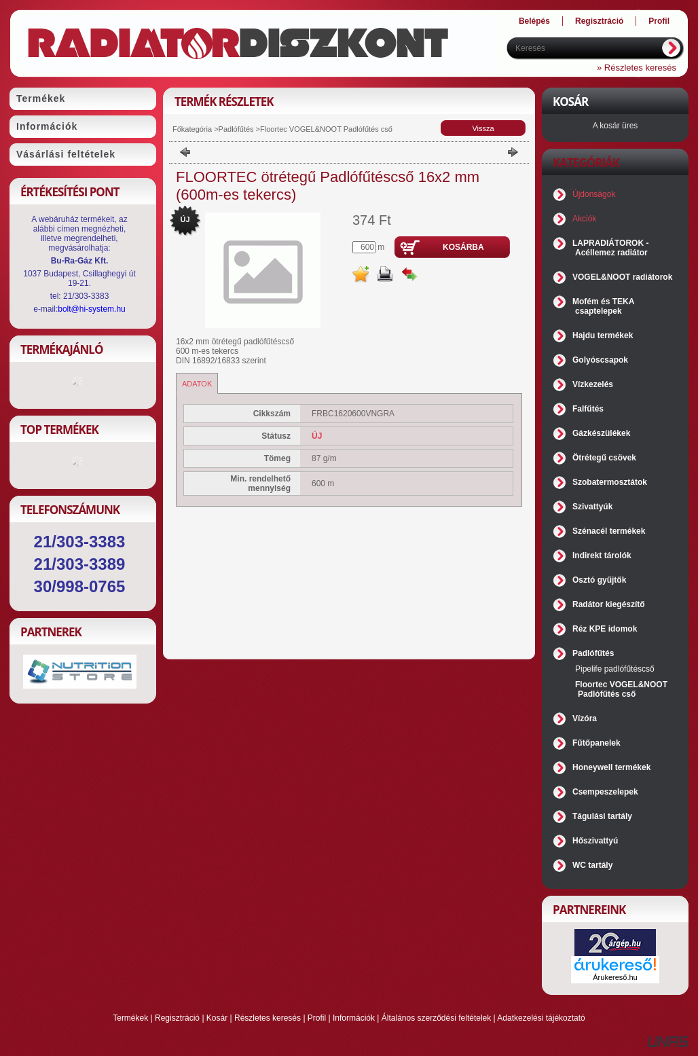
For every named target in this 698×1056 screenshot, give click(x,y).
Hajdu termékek (602, 335)
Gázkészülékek (601, 433)
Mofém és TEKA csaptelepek (603, 306)
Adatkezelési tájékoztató (541, 1018)
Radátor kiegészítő (608, 604)
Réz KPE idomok (604, 629)
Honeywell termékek (611, 767)
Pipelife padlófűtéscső (615, 669)
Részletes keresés (267, 1018)
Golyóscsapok (600, 360)
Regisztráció (177, 1018)
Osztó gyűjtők (599, 580)
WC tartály (592, 865)
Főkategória (192, 129)
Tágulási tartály (602, 816)
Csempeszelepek (605, 792)
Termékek (130, 1018)
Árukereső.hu (615, 977)
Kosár (216, 1018)
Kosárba (463, 247)
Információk (354, 1018)
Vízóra (584, 718)
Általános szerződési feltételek (436, 1018)
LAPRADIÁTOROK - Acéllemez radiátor (610, 247)
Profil (317, 1018)
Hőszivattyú (595, 840)
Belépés (534, 21)
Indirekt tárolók (601, 555)
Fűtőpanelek (596, 743)
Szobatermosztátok (609, 482)
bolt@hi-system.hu (92, 309)
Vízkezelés (592, 384)
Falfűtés (588, 409)
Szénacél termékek (608, 531)
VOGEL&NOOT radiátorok (622, 277)
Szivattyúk (592, 506)
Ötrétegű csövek (604, 457)
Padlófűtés (236, 129)
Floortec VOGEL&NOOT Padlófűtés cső (326, 129)
